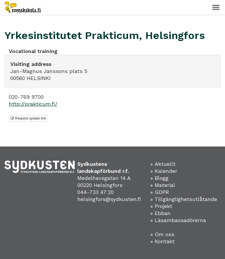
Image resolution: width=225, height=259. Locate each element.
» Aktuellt (162, 164)
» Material (162, 185)
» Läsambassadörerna (178, 220)
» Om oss (162, 234)
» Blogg (159, 178)
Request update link (28, 118)
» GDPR (159, 192)
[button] (216, 7)
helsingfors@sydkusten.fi (109, 199)
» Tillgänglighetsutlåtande (183, 199)
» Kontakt (162, 241)
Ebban (163, 213)
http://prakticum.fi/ (33, 104)
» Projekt (161, 206)
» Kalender (163, 171)
